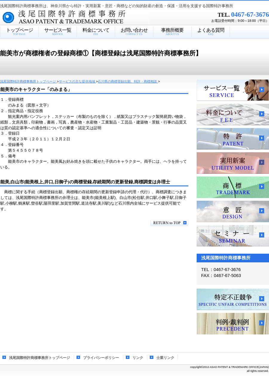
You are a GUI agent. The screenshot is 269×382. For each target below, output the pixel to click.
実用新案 (233, 163)
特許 (233, 139)
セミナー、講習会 (233, 235)
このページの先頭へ (169, 223)
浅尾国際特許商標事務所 (85, 18)
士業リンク (165, 358)
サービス (233, 90)
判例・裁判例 (233, 323)
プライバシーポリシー (101, 358)
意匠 (233, 211)
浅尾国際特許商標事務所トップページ (39, 358)
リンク (137, 358)
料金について (233, 114)
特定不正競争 (233, 299)
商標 (233, 187)
